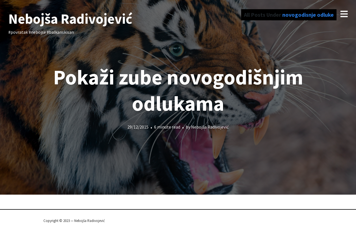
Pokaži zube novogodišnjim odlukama (178, 90)
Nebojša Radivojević (70, 19)
